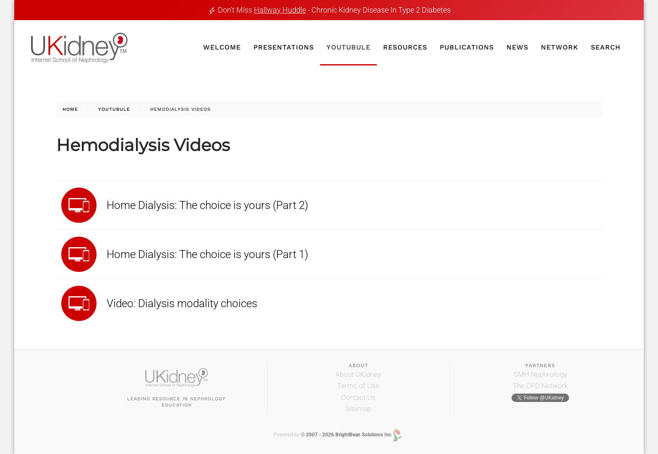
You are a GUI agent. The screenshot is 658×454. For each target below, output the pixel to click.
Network (559, 47)
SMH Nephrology (540, 374)
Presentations (283, 47)
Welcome (222, 47)
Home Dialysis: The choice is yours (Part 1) (207, 254)
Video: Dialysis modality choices (182, 303)
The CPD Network (540, 385)
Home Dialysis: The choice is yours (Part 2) (207, 205)
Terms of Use (358, 385)
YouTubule (348, 47)
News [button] (517, 47)
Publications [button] (467, 47)
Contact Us (358, 397)
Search (606, 47)
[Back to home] (79, 48)
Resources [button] (405, 47)
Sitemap (358, 408)
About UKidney (358, 374)
